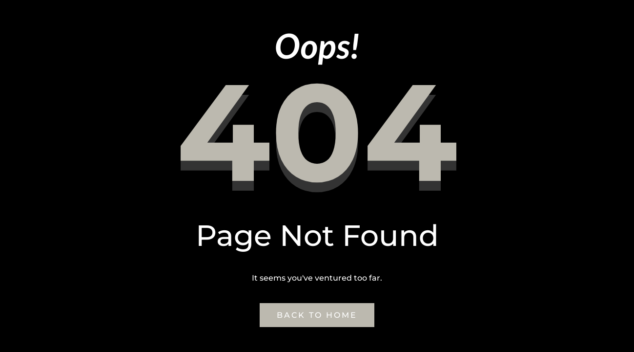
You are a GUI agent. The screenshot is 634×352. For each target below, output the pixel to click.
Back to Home (317, 315)
